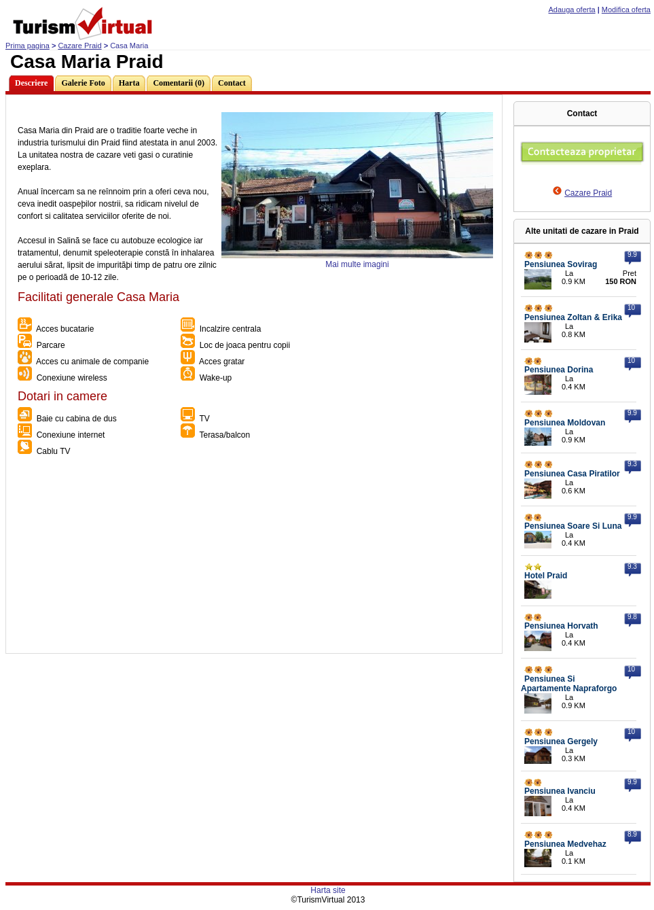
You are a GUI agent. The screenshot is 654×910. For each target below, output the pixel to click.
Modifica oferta (626, 9)
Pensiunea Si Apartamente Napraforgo (569, 683)
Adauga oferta (572, 9)
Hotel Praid (545, 575)
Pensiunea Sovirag (560, 264)
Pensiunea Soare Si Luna (572, 526)
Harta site (327, 890)
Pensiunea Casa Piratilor (572, 473)
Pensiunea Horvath (561, 626)
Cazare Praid (79, 45)
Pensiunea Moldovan (564, 422)
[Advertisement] (253, 558)
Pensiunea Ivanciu (560, 791)
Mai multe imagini (356, 264)
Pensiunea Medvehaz (565, 844)
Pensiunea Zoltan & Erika (573, 317)
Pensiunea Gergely (561, 741)
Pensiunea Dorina (558, 369)
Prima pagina (27, 45)
